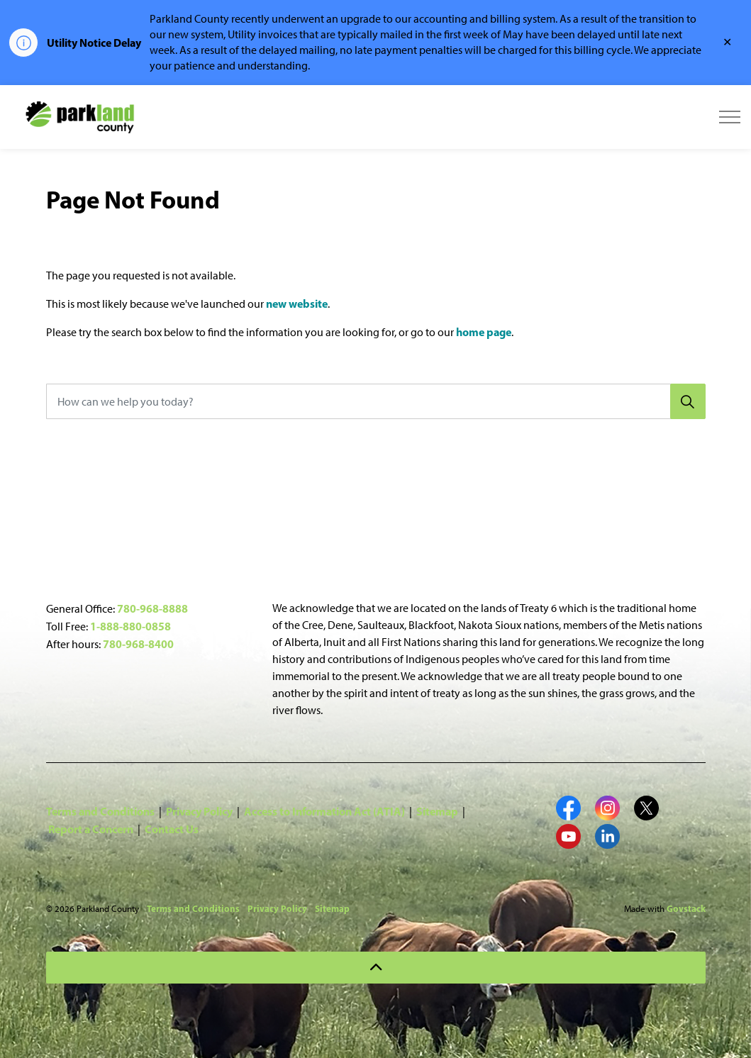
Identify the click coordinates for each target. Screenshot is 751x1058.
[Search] (688, 401)
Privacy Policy (199, 811)
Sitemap (437, 811)
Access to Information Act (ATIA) (324, 811)
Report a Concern (90, 829)
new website (297, 303)
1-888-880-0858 (130, 626)
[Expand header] (729, 117)
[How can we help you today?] (376, 401)
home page (483, 332)
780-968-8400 (138, 644)
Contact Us (172, 829)
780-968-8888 (152, 608)
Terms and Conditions (100, 811)
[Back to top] (376, 968)
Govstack (686, 908)
